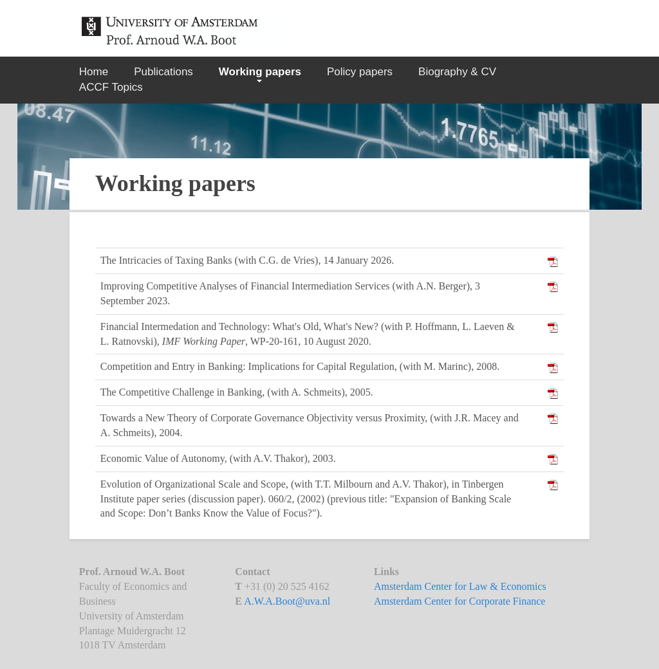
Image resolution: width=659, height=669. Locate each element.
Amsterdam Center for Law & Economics (460, 586)
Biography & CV (457, 72)
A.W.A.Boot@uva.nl (287, 601)
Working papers (260, 72)
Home (93, 72)
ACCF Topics (111, 87)
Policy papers (360, 72)
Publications (163, 72)
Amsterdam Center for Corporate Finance (460, 601)
